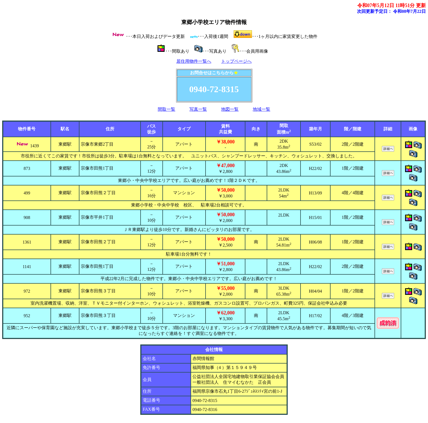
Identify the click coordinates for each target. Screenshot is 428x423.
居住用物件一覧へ (193, 61)
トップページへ (236, 61)
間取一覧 (166, 109)
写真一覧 (198, 109)
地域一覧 (261, 109)
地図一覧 (230, 109)
